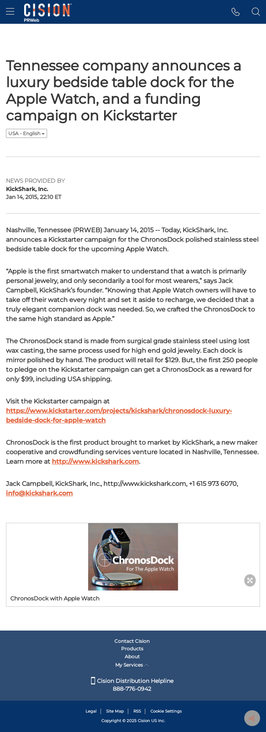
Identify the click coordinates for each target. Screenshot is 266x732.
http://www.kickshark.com (95, 461)
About (132, 656)
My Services (132, 665)
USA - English (26, 133)
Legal (91, 711)
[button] (236, 12)
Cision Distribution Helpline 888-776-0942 (132, 684)
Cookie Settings (166, 711)
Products (132, 649)
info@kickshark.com (39, 493)
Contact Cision (132, 641)
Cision (144, 720)
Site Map (115, 711)
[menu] (10, 12)
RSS (137, 711)
